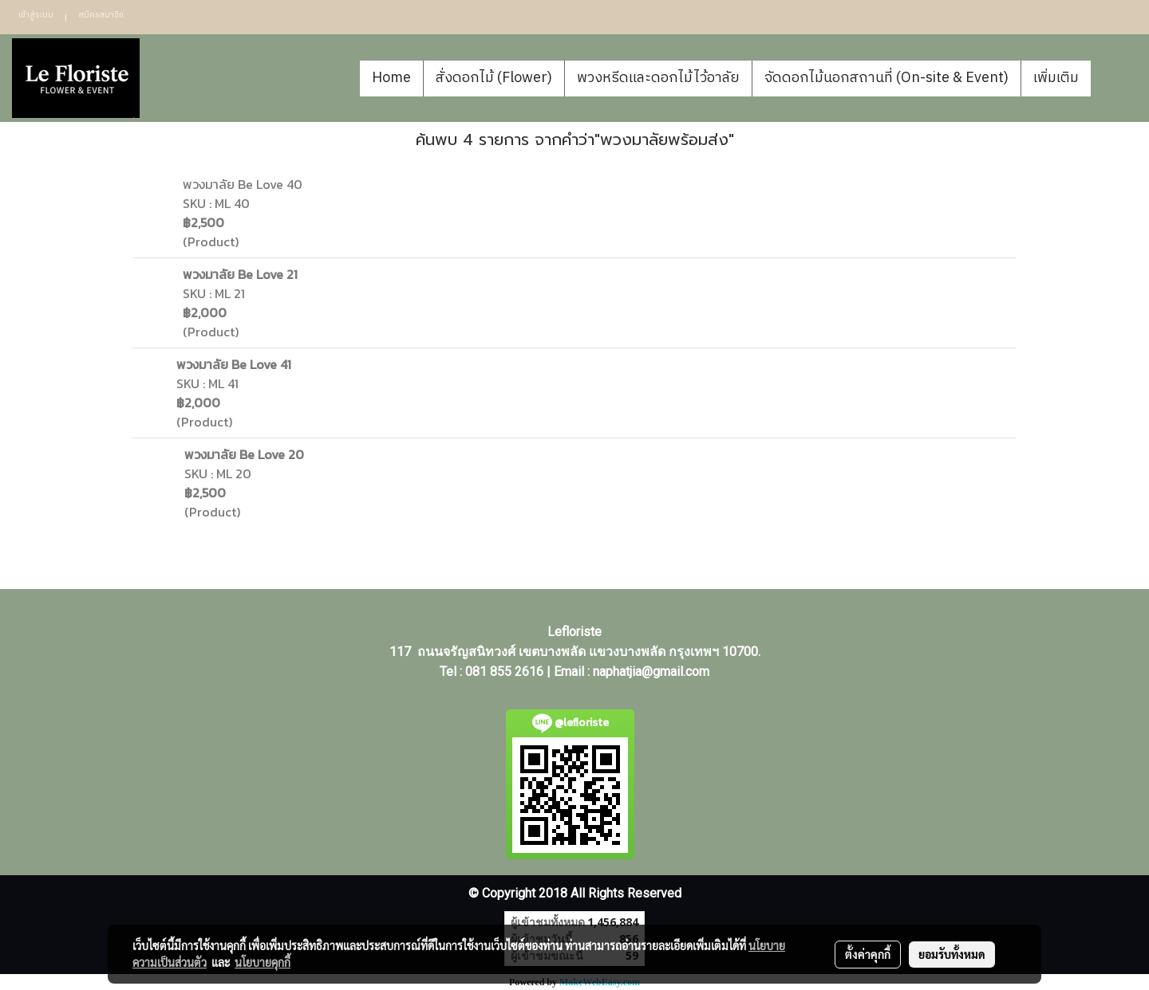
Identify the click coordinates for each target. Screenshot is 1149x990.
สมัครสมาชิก (101, 15)
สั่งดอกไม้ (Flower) (494, 78)
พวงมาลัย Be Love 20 (244, 454)
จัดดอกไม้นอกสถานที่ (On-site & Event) (886, 78)
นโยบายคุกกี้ (262, 962)
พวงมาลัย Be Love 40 (242, 184)
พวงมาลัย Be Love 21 (240, 274)
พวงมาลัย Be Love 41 (233, 364)
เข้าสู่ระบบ (35, 15)
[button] (1115, 78)
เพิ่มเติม (1056, 78)
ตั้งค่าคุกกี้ (867, 954)
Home (391, 78)
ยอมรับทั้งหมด (951, 954)
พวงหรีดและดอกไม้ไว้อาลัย (658, 78)
